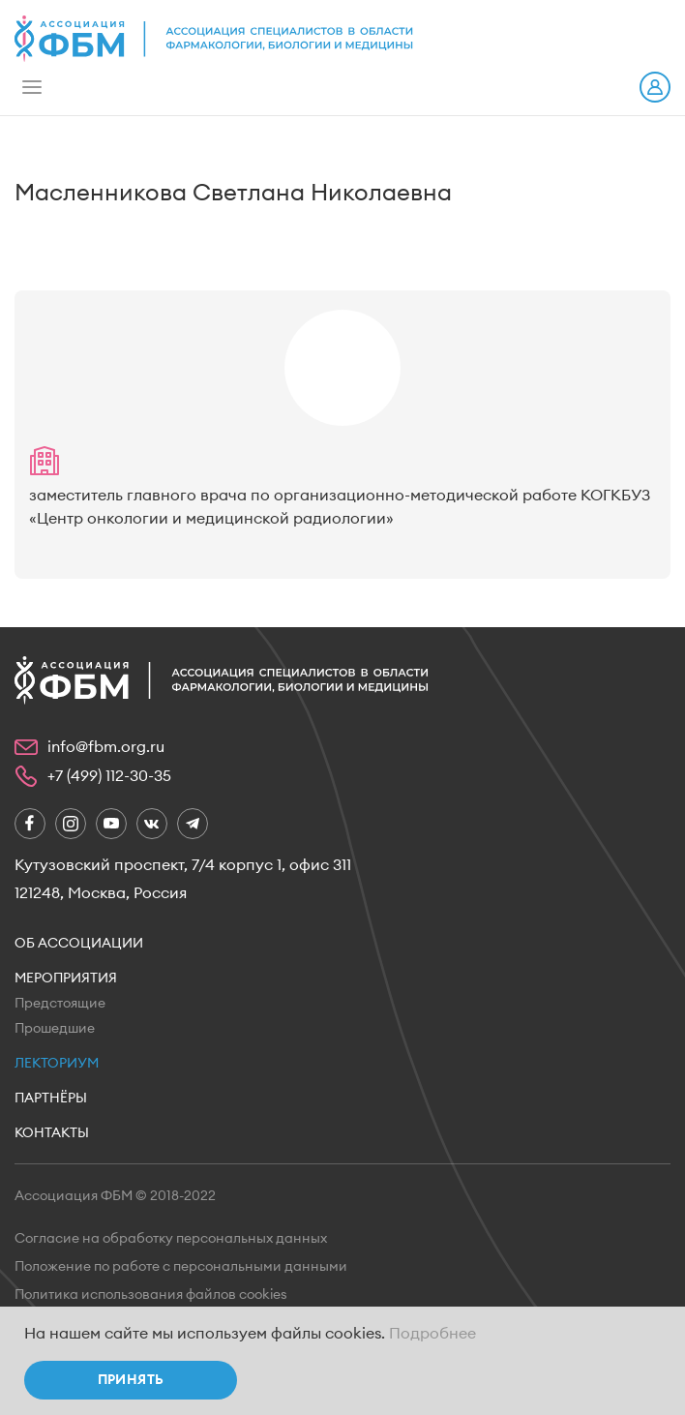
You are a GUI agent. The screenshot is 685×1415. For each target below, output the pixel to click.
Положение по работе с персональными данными (181, 1267)
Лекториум (57, 1063)
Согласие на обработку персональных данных (171, 1239)
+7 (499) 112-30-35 (109, 776)
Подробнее (432, 1333)
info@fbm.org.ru (105, 747)
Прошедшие (55, 1029)
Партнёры (51, 1098)
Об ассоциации (79, 943)
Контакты (52, 1133)
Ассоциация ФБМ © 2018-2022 (115, 1196)
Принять (131, 1380)
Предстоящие (60, 1003)
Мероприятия (66, 978)
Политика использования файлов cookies (151, 1295)
